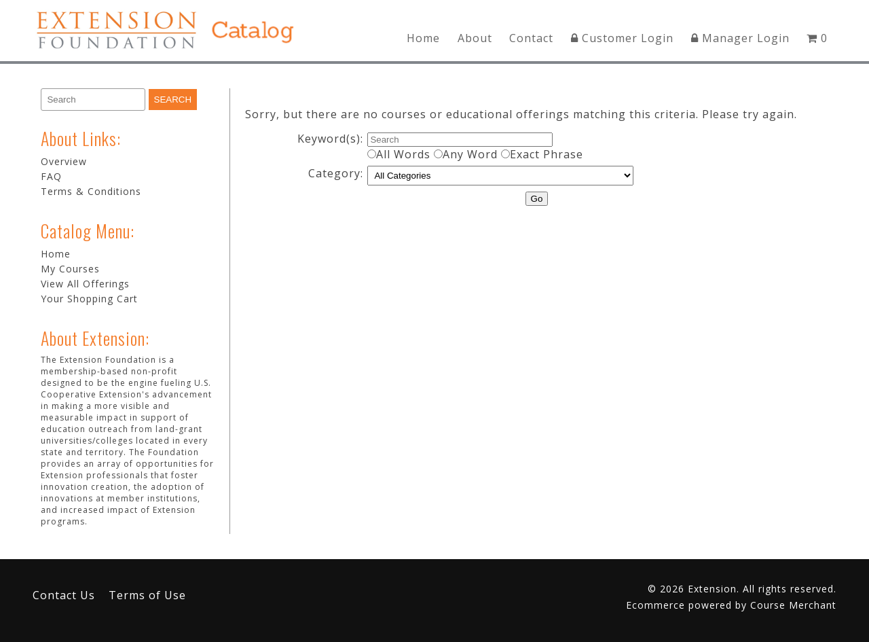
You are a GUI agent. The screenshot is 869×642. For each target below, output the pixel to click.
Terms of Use (147, 595)
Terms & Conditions (91, 191)
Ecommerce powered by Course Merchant (731, 605)
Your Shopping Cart (89, 298)
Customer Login (622, 38)
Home (423, 38)
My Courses (70, 268)
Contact (531, 38)
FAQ (51, 176)
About (475, 38)
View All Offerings (85, 283)
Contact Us (64, 595)
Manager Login (740, 38)
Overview (64, 161)
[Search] (93, 99)
